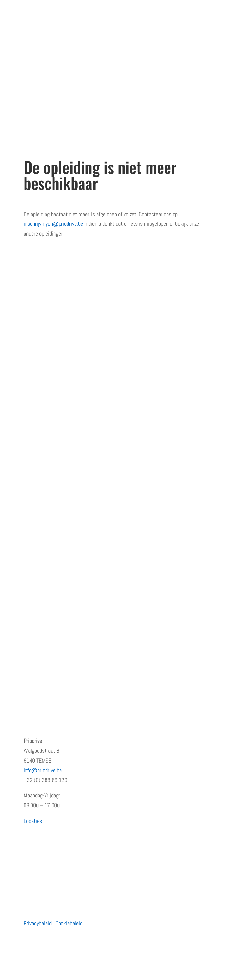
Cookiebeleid (68, 923)
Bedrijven (33, 512)
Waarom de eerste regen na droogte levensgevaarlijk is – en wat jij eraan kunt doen (112, 656)
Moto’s (31, 524)
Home (30, 339)
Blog (28, 402)
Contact (32, 415)
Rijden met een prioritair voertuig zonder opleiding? (78, 643)
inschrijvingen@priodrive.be (53, 223)
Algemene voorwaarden (48, 427)
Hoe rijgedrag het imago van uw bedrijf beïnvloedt (76, 669)
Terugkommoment (43, 377)
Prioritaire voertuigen (46, 537)
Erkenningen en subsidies (51, 364)
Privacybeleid (38, 923)
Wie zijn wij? (37, 351)
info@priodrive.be (43, 770)
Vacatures (34, 389)
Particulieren (37, 499)
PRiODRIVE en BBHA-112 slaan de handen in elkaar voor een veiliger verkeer (103, 631)
